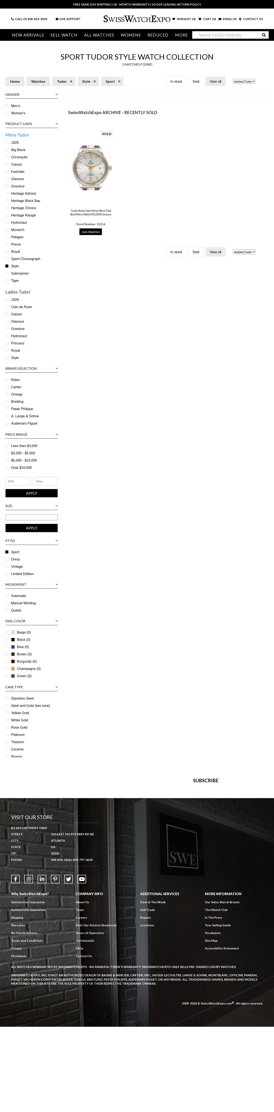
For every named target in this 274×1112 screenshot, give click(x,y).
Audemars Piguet (24, 423)
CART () (207, 19)
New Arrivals (28, 34)
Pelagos (17, 237)
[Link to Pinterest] (55, 964)
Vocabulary (213, 1018)
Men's (15, 106)
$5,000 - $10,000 (24, 460)
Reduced (158, 34)
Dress (15, 559)
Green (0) (21, 676)
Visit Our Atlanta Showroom (96, 1010)
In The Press (213, 1003)
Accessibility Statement (222, 1033)
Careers (81, 1003)
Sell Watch (64, 34)
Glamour (17, 179)
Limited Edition (22, 574)
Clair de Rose (21, 307)
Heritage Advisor (23, 193)
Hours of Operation (90, 1018)
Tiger (15, 280)
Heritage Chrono (23, 208)
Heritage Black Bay (25, 201)
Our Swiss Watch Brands (222, 987)
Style (15, 266)
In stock (176, 81)
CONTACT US (251, 19)
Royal (15, 251)
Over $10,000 (21, 467)
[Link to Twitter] (68, 964)
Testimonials (85, 1026)
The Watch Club (216, 995)
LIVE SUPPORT (68, 19)
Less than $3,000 (24, 446)
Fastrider (18, 172)
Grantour (18, 186)
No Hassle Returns (24, 1018)
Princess (17, 343)
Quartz (16, 610)
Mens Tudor (17, 134)
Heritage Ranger (23, 215)
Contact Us (84, 1041)
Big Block (18, 150)
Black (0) (20, 639)
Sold (195, 81)
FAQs (79, 1033)
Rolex (15, 380)
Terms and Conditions (27, 1026)
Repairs (145, 1003)
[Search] (230, 35)
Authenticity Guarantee (28, 995)
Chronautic (19, 157)
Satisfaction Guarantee (28, 987)
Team (80, 995)
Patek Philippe (22, 409)
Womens (131, 34)
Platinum (17, 735)
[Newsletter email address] (157, 844)
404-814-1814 (37, 19)
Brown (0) (21, 654)
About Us (82, 987)
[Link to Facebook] (15, 964)
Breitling (17, 401)
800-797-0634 (82, 945)
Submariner (20, 273)
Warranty (18, 1010)
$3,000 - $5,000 (23, 453)
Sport (15, 552)
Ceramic (17, 749)
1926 (15, 142)
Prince (16, 244)
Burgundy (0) (24, 661)
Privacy (16, 1033)
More (181, 34)
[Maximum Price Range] (45, 481)
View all (215, 81)
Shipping (17, 1003)
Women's (18, 113)
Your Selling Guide (218, 1010)
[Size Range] (31, 517)
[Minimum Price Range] (17, 481)
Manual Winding (23, 603)
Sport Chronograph (25, 259)
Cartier (16, 387)
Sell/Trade (147, 995)
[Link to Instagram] (28, 964)
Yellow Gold (20, 713)
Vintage (17, 566)
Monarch (17, 230)
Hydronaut (19, 222)
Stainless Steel (22, 698)
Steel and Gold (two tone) (30, 706)
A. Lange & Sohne (25, 416)
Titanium (17, 742)
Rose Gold (19, 727)
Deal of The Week (153, 987)
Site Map (211, 1026)
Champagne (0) (26, 669)
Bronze (16, 756)
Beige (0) (21, 632)
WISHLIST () (184, 19)
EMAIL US (228, 19)
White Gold (19, 720)
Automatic (18, 596)
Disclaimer (18, 1041)
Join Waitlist (91, 232)
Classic (16, 164)
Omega (16, 394)
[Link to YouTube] (81, 964)
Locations (147, 1010)
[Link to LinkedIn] (42, 964)
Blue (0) (20, 647)
